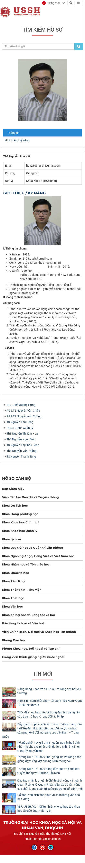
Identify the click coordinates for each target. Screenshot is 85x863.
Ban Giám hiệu (13, 489)
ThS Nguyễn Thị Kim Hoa (22, 433)
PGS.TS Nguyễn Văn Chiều (23, 410)
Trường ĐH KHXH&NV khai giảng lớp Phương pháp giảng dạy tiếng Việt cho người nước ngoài (49, 759)
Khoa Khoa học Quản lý (19, 531)
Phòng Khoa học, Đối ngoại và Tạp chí (30, 648)
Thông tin (13, 132)
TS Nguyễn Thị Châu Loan (23, 445)
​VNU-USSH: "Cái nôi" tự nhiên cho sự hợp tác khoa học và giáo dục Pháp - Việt (48, 808)
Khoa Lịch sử (11, 539)
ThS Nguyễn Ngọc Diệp (21, 439)
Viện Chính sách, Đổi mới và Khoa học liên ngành (39, 632)
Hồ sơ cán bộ (16, 478)
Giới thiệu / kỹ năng (17, 140)
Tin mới (42, 674)
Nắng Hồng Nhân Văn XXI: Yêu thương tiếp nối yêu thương (49, 691)
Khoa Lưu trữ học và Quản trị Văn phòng (32, 547)
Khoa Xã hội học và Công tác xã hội (28, 615)
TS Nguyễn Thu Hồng (20, 422)
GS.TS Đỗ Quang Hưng (21, 404)
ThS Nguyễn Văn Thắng (21, 450)
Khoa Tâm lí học (14, 581)
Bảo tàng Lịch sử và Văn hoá (23, 623)
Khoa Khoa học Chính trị (20, 522)
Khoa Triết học (13, 598)
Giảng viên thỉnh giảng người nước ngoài (33, 657)
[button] (51, 3)
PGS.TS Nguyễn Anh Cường (24, 416)
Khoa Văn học (12, 606)
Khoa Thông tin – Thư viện (21, 590)
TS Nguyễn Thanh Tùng (21, 456)
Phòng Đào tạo (13, 640)
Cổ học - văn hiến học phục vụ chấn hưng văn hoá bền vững (48, 797)
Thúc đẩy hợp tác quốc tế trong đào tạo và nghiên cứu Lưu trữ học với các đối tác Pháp (48, 714)
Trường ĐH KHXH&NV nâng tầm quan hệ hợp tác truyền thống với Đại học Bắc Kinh (48, 771)
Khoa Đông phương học (20, 514)
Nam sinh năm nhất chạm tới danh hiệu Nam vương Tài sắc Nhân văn (50, 702)
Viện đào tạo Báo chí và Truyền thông (30, 497)
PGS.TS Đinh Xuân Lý (20, 427)
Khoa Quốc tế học (15, 573)
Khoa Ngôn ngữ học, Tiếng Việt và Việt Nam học (38, 556)
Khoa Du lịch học (15, 505)
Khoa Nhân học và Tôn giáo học (25, 564)
